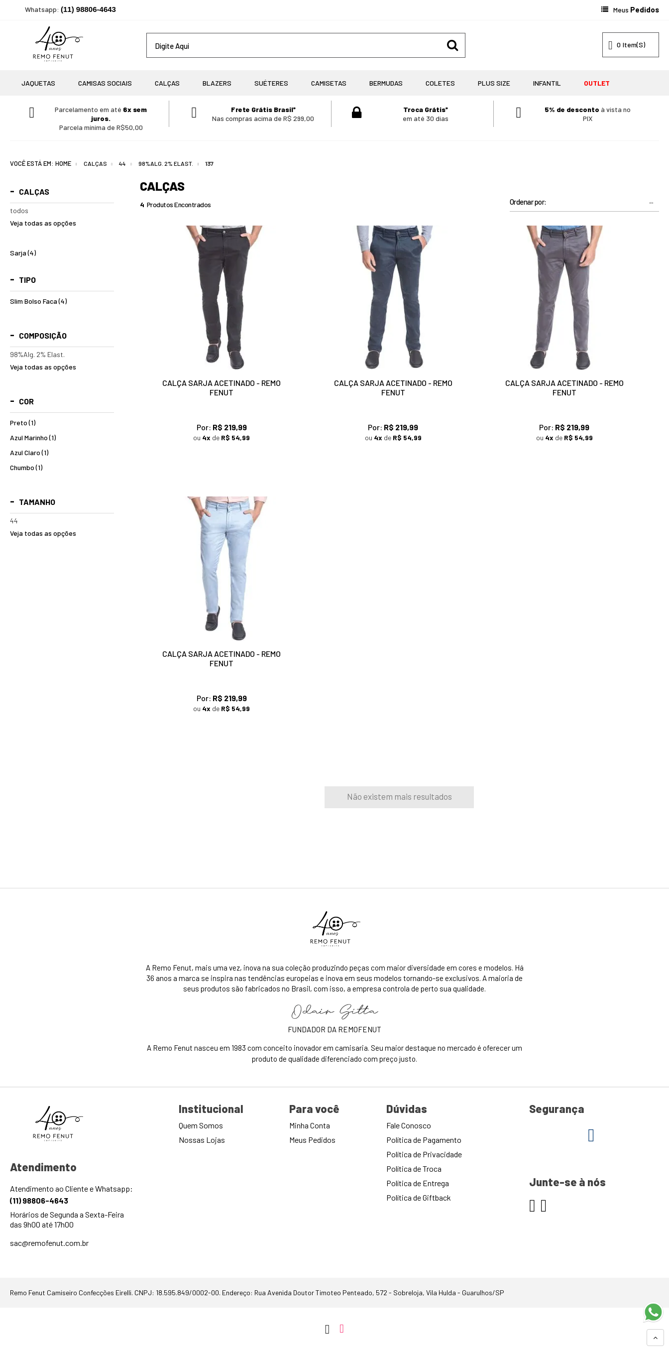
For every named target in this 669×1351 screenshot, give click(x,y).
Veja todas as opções (43, 223)
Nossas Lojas (202, 1139)
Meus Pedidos (312, 1139)
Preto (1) (22, 422)
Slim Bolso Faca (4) (38, 301)
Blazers (217, 83)
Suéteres (271, 83)
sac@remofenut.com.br (49, 1242)
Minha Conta (309, 1125)
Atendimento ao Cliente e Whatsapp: (71, 1194)
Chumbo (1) (26, 467)
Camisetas (328, 83)
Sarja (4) (23, 252)
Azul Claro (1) (29, 452)
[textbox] (305, 45)
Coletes (440, 83)
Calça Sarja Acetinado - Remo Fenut (221, 387)
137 (209, 163)
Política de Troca (414, 1168)
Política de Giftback (418, 1197)
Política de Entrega (417, 1183)
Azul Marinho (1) (33, 437)
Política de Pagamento (423, 1139)
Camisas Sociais (105, 83)
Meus (636, 9)
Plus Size (494, 83)
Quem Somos (201, 1125)
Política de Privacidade (424, 1154)
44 (122, 163)
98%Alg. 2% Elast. (165, 163)
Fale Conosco (408, 1125)
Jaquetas (38, 83)
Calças (167, 83)
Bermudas (386, 83)
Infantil (547, 83)
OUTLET (597, 83)
